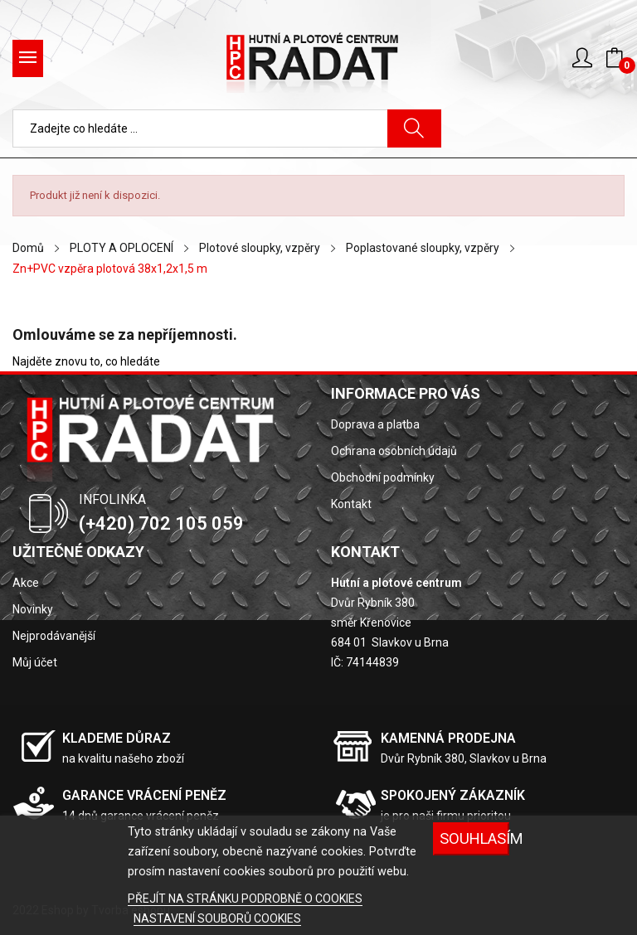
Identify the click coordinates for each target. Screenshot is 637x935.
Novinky (32, 609)
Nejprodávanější (53, 635)
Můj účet (34, 662)
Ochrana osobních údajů (394, 451)
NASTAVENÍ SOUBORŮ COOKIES (217, 918)
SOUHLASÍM (474, 838)
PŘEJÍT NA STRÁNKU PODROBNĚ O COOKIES (245, 898)
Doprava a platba (375, 424)
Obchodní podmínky (383, 477)
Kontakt (351, 504)
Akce (25, 582)
